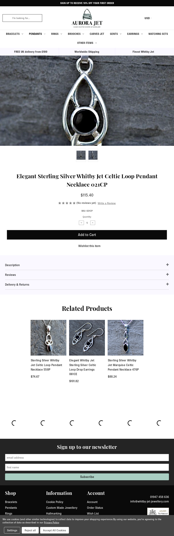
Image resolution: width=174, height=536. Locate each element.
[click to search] (6, 18)
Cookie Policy (54, 502)
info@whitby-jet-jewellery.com (149, 501)
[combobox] (26, 18)
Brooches (76, 33)
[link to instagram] (167, 492)
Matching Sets (158, 33)
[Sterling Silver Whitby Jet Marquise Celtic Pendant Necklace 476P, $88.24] (126, 338)
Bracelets (14, 33)
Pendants (37, 33)
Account (92, 502)
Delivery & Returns (17, 284)
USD (145, 18)
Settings (12, 530)
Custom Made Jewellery (61, 507)
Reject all (30, 530)
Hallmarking (53, 513)
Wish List (93, 513)
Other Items (87, 42)
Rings (56, 33)
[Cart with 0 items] (166, 18)
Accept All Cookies (54, 530)
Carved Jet (97, 33)
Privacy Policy (51, 522)
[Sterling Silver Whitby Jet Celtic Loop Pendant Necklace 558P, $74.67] (49, 338)
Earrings (135, 33)
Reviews (10, 274)
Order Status (95, 507)
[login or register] (158, 18)
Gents (115, 33)
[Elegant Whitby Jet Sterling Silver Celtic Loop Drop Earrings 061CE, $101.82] (87, 338)
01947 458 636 (159, 496)
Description (12, 265)
